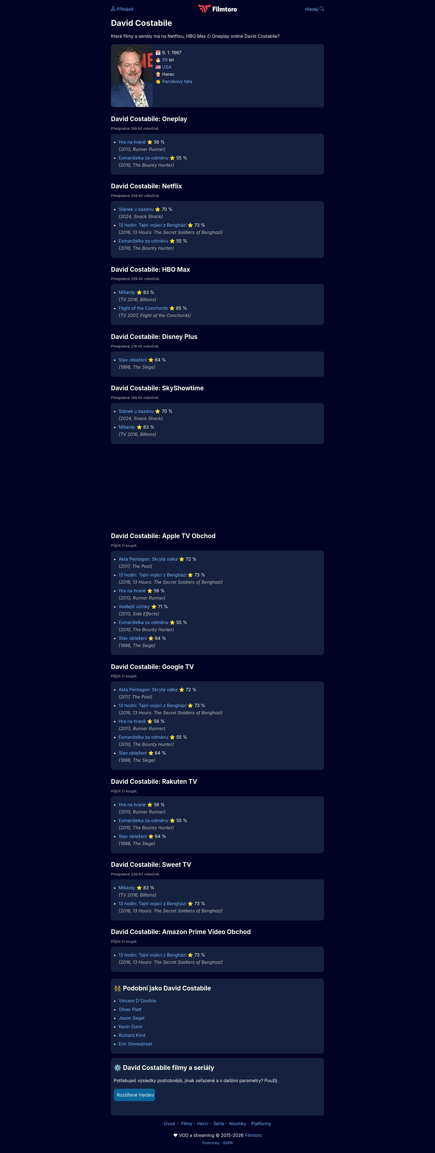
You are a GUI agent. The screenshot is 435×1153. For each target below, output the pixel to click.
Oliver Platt (130, 1009)
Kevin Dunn (131, 1026)
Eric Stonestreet (135, 1044)
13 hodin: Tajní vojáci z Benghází (152, 225)
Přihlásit (122, 9)
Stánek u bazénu (136, 209)
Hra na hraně (132, 142)
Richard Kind (132, 1035)
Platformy (261, 1123)
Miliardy (127, 292)
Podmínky (210, 1142)
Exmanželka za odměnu (143, 158)
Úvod (170, 1123)
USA (166, 67)
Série (218, 1123)
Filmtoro (253, 1135)
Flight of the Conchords (143, 308)
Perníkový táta (177, 81)
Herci (202, 1123)
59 (165, 60)
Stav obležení (133, 360)
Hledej (314, 9)
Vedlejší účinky (134, 606)
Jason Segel (132, 1018)
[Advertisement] (70, 85)
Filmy (186, 1123)
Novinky (237, 1123)
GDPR (227, 1142)
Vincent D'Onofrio (137, 1001)
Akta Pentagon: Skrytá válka (148, 559)
